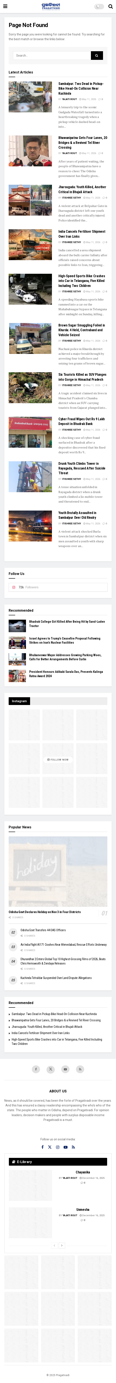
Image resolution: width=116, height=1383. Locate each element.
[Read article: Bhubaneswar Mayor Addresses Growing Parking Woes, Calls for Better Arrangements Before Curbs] (17, 659)
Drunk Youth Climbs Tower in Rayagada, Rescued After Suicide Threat (81, 468)
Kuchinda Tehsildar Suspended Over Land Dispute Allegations (56, 978)
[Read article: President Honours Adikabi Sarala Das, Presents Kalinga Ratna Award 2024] (17, 676)
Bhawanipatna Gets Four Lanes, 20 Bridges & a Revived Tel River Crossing (82, 143)
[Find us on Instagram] (57, 1147)
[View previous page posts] (54, 1246)
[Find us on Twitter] (51, 1070)
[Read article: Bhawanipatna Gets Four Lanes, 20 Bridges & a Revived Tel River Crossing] (30, 150)
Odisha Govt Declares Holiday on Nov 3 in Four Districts (45, 912)
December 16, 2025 (92, 1178)
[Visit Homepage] (50, 6)
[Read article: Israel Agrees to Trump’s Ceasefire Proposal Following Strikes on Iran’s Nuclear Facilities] (17, 643)
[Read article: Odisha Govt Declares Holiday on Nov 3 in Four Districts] (58, 871)
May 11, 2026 (87, 99)
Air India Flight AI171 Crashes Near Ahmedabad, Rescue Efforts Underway (63, 944)
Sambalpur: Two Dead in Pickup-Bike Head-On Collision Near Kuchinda (80, 88)
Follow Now (58, 759)
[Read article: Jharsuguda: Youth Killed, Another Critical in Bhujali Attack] (30, 200)
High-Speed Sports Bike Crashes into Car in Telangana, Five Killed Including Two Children (81, 281)
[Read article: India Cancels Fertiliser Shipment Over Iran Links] (30, 244)
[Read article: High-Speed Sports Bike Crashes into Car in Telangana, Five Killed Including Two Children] (30, 289)
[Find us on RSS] (80, 1069)
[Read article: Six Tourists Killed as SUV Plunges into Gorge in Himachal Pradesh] (30, 387)
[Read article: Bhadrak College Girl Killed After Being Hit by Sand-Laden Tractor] (17, 626)
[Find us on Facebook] (36, 1069)
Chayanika (83, 1172)
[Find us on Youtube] (65, 1069)
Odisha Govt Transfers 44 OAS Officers (43, 930)
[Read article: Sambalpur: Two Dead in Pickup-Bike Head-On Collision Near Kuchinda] (30, 96)
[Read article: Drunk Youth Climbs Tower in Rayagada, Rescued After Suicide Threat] (30, 476)
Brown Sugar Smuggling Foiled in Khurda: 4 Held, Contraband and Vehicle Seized (81, 330)
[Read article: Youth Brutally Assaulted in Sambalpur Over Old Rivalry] (30, 526)
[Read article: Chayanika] (30, 1185)
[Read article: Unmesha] (30, 1222)
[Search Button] (110, 6)
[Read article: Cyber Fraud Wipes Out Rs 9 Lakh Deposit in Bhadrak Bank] (30, 432)
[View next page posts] (62, 1246)
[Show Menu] (5, 6)
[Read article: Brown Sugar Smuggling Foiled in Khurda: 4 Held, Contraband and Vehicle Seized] (30, 338)
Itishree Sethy (71, 197)
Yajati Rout (69, 99)
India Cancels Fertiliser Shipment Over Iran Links (41, 1033)
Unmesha (82, 1210)
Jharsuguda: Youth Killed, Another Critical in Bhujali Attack (47, 1026)
